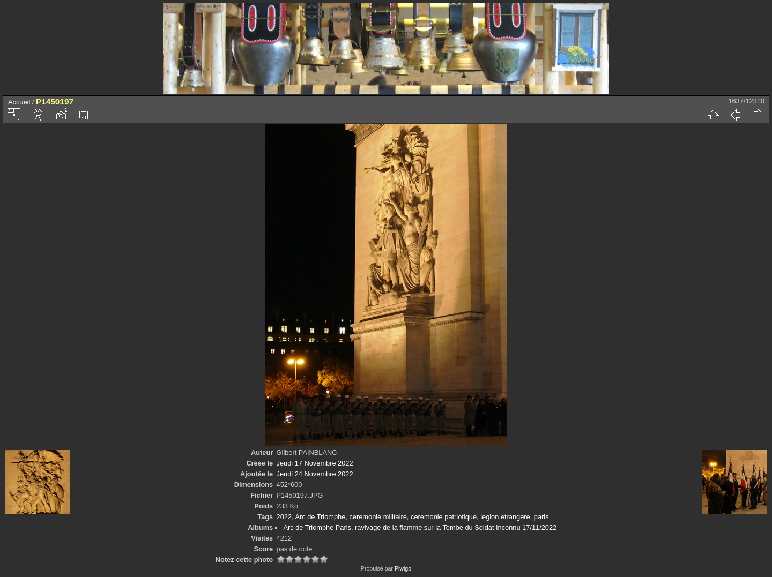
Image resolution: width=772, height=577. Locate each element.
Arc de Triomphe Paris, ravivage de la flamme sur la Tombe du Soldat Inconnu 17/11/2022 (419, 527)
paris (541, 517)
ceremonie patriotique (444, 517)
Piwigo (403, 568)
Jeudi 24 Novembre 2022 (315, 474)
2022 (284, 517)
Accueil (19, 102)
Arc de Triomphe (320, 517)
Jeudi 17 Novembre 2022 (315, 463)
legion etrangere (505, 517)
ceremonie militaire (377, 517)
